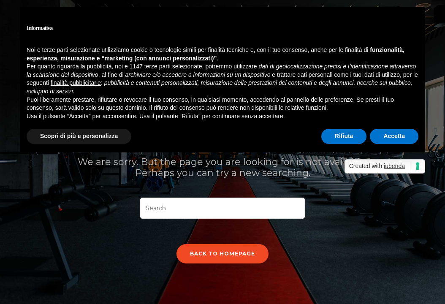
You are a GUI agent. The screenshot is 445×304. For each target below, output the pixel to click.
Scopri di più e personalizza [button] (79, 136)
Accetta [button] (394, 136)
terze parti (157, 66)
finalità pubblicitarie (76, 82)
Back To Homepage (222, 253)
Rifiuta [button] (344, 136)
